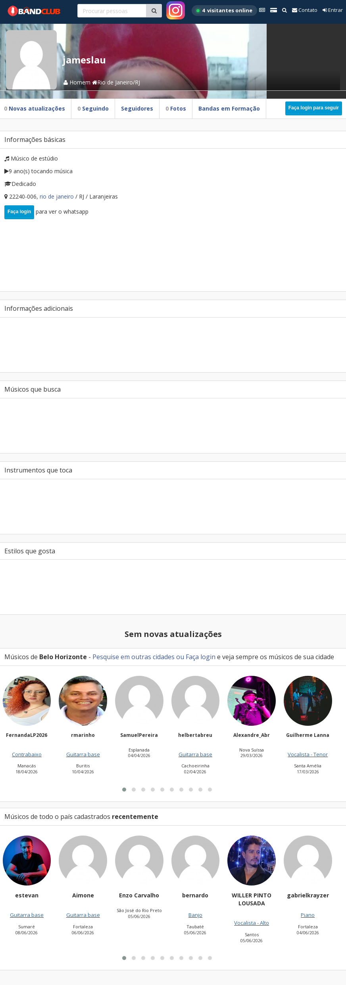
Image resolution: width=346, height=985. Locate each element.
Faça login (19, 211)
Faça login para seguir (313, 108)
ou (180, 656)
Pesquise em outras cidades (133, 656)
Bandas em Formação (229, 108)
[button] (124, 885)
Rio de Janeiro (57, 196)
